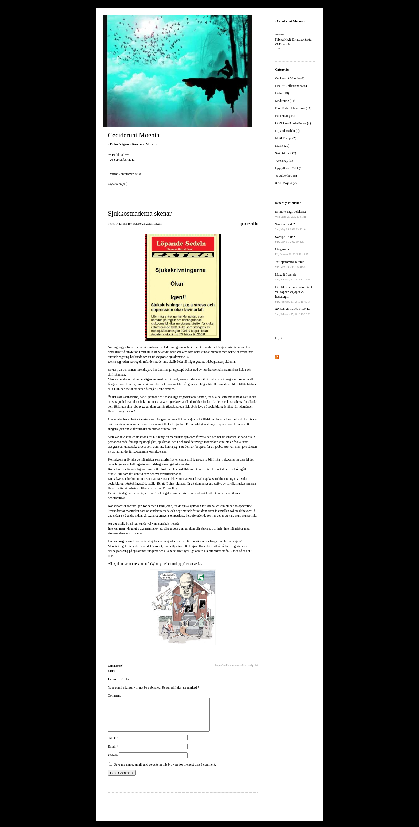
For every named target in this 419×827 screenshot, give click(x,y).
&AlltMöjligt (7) (286, 183)
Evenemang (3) (285, 116)
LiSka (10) (282, 93)
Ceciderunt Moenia (133, 135)
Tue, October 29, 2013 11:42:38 (144, 223)
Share (111, 670)
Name (113, 744)
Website (113, 762)
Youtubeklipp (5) (286, 175)
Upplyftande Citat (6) (288, 168)
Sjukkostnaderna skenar (140, 213)
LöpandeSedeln (248, 224)
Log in (279, 338)
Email (113, 753)
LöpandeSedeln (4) (287, 131)
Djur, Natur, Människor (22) (293, 108)
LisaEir (123, 223)
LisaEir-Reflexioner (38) (291, 86)
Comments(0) (115, 665)
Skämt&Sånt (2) (285, 153)
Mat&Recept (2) (285, 138)
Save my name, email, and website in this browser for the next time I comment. (165, 771)
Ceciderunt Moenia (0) (289, 78)
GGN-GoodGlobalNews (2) (293, 123)
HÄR (287, 39)
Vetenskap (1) (284, 161)
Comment (115, 695)
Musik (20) (282, 146)
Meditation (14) (285, 101)
